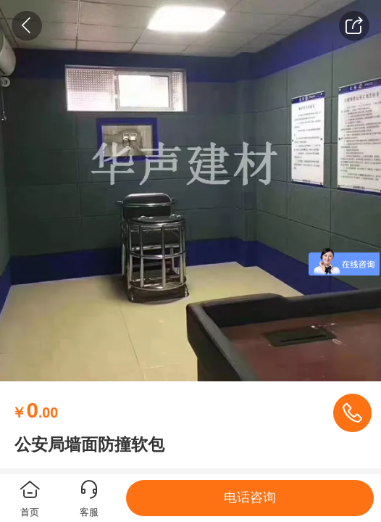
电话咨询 (250, 497)
